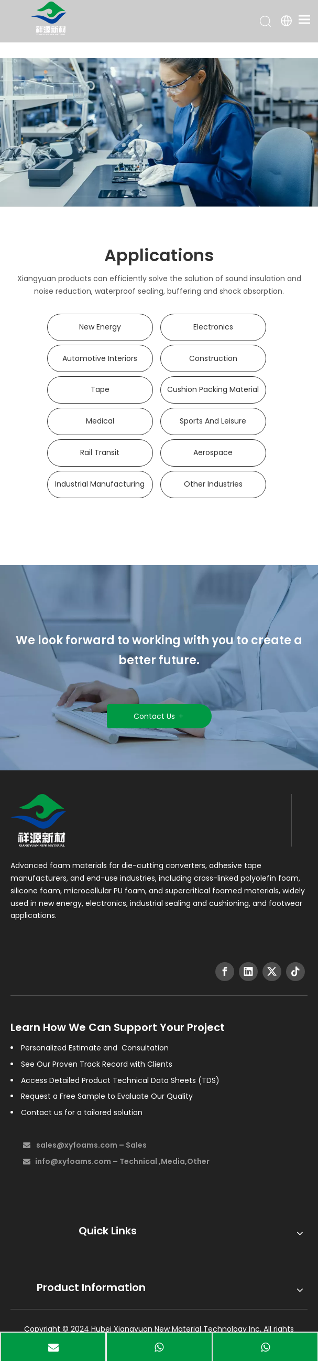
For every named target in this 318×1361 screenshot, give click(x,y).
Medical (100, 421)
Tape (100, 389)
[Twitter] (271, 971)
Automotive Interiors (99, 358)
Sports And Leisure (213, 421)
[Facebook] (224, 971)
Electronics (213, 327)
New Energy (100, 327)
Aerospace (213, 452)
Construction (213, 358)
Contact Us (159, 716)
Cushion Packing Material (213, 389)
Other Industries (213, 484)
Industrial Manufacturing (100, 484)
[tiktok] (295, 971)
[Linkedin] (248, 971)
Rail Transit (99, 452)
